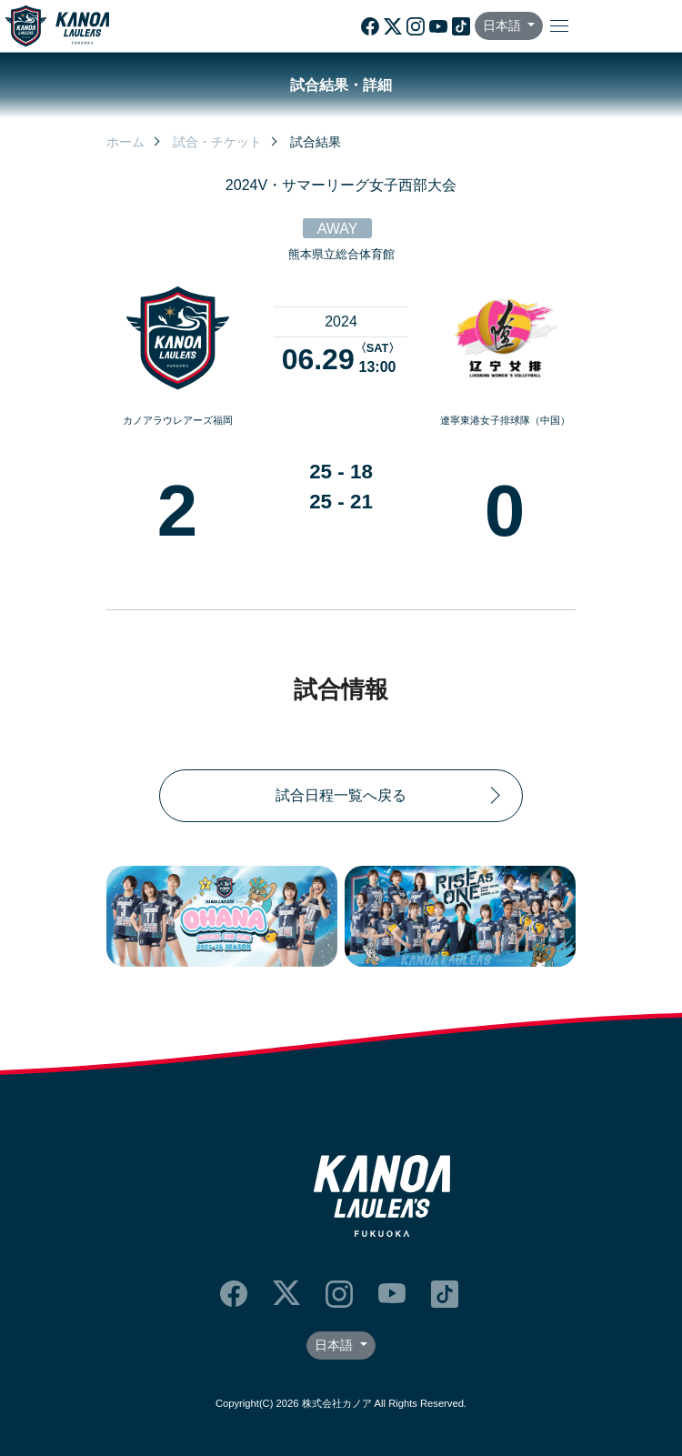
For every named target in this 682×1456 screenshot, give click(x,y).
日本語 (504, 25)
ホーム (125, 142)
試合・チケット (217, 142)
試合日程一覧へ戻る (341, 795)
